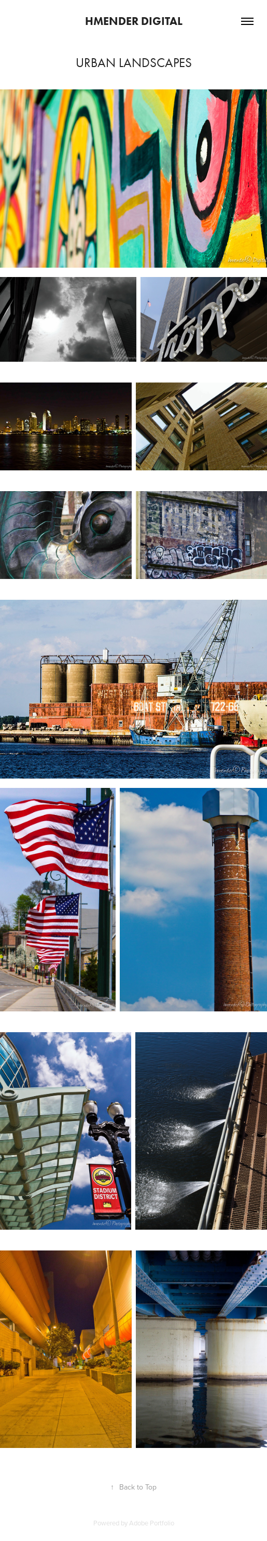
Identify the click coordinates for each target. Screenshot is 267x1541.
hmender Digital (133, 21)
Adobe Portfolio (151, 1522)
